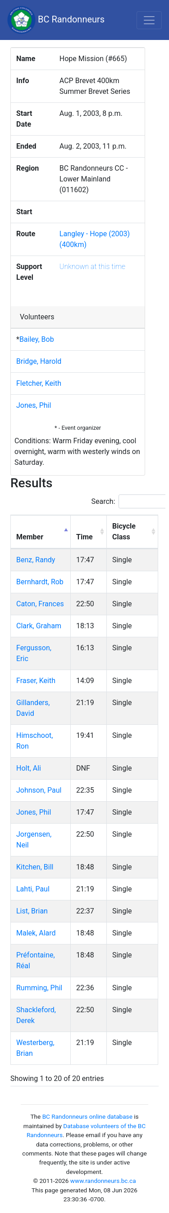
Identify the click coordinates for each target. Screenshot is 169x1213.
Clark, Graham (38, 626)
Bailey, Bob (36, 339)
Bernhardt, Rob (40, 582)
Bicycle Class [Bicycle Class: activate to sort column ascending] (124, 531)
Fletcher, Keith (38, 383)
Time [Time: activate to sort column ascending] (84, 537)
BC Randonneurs (56, 20)
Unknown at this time (92, 266)
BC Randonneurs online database (87, 1116)
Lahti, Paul (33, 889)
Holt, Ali (28, 768)
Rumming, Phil (39, 988)
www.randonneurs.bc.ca (103, 1180)
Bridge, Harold (38, 361)
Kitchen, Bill (34, 867)
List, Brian (32, 911)
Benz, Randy (35, 560)
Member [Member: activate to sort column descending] (29, 537)
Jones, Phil (33, 405)
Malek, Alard (36, 933)
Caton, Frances (40, 604)
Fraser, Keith (35, 680)
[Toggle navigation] (149, 20)
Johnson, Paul (38, 790)
